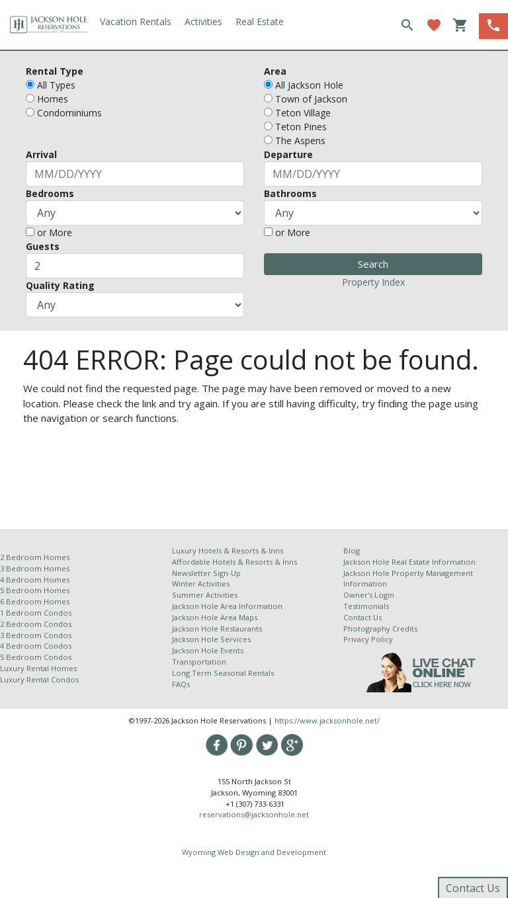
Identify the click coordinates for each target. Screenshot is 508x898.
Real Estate (259, 21)
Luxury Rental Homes (38, 668)
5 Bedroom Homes (34, 590)
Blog (351, 550)
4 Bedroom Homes (34, 580)
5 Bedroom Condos (35, 657)
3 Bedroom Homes (34, 568)
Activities (203, 21)
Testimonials (366, 606)
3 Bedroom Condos (35, 635)
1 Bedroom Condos (35, 613)
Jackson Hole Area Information (227, 606)
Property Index (373, 282)
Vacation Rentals (135, 21)
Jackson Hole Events (207, 650)
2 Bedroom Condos (35, 624)
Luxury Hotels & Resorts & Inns (227, 550)
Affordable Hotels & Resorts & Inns (234, 562)
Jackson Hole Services (211, 639)
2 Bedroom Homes (34, 557)
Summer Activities (204, 595)
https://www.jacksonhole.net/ (327, 720)
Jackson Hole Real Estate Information (409, 562)
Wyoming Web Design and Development (254, 852)
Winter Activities (201, 584)
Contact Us (362, 617)
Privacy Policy (368, 639)
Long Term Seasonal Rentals (223, 673)
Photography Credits (380, 628)
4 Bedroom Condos (35, 646)
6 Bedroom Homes (35, 601)
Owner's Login (368, 595)
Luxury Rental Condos (39, 679)
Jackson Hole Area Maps (214, 617)
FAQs (181, 684)
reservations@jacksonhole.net (254, 814)
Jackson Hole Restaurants (217, 628)
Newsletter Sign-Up (206, 573)
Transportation (199, 662)
